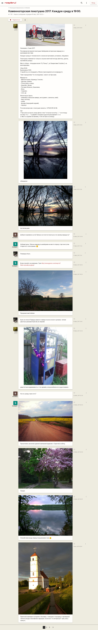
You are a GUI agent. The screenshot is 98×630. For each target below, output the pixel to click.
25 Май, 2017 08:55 (78, 452)
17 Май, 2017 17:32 (77, 246)
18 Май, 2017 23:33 (78, 331)
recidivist (14, 237)
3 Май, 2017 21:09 (77, 189)
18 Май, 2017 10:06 (77, 321)
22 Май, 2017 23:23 (78, 395)
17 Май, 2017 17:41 (78, 255)
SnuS (15, 28)
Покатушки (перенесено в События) (19, 8)
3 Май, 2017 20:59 (77, 125)
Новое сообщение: (20, 14)
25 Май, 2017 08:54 (78, 405)
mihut (15, 256)
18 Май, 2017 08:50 (78, 265)
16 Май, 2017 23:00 (78, 236)
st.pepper (29, 14)
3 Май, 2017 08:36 (77, 27)
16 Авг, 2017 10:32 (38, 14)
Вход (93, 3)
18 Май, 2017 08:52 (78, 274)
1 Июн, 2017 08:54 (77, 546)
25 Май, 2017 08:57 (78, 499)
